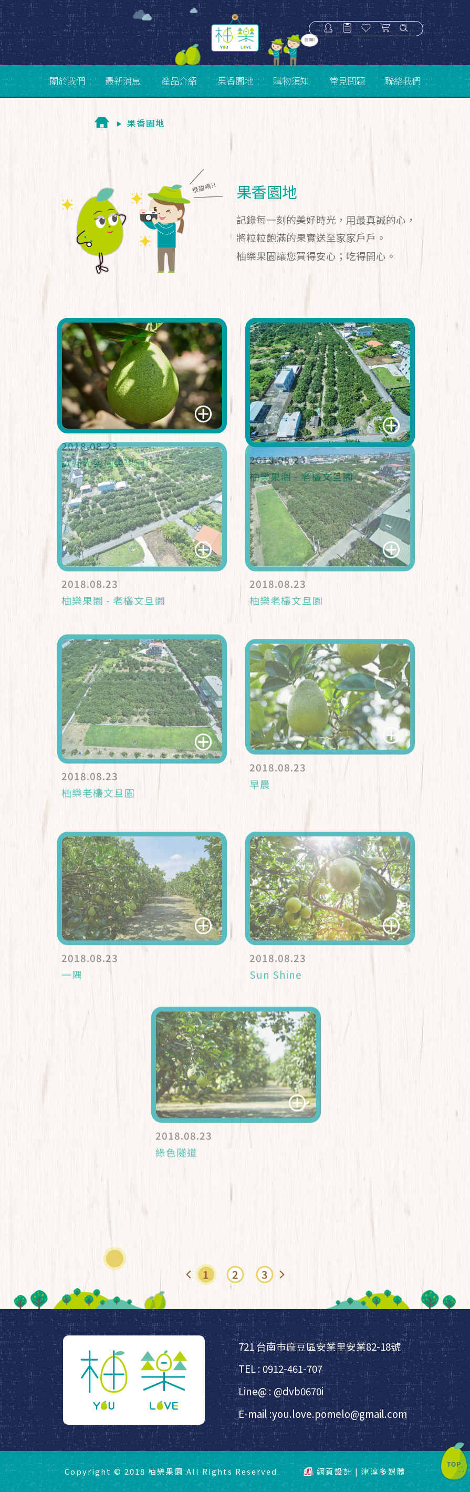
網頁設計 (334, 1471)
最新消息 (123, 80)
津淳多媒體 (383, 1471)
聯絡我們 (403, 80)
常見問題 (347, 80)
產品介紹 (179, 80)
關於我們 (67, 80)
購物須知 (291, 80)
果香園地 (235, 80)
